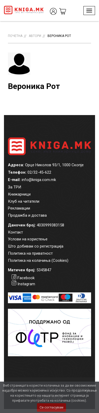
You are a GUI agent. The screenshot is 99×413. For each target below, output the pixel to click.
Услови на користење (28, 239)
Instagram (26, 284)
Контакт (15, 232)
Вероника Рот (59, 36)
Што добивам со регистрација (35, 246)
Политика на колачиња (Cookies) (38, 260)
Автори (35, 36)
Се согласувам (51, 407)
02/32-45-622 (39, 172)
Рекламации (19, 208)
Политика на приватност (30, 253)
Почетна (15, 36)
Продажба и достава (27, 215)
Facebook (26, 278)
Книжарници (19, 194)
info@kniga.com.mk (39, 179)
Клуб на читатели (23, 201)
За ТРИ (14, 187)
